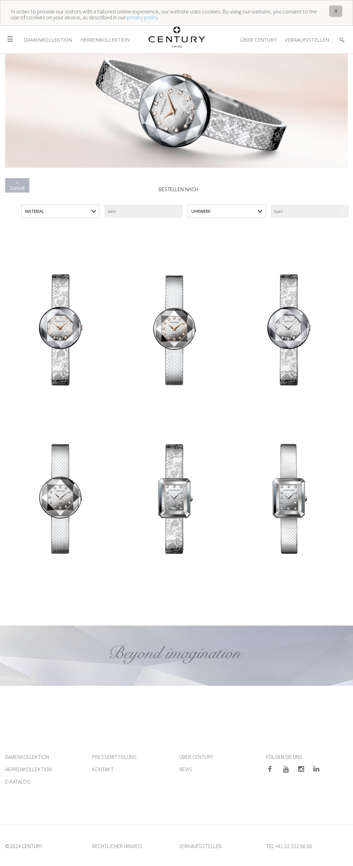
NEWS (185, 769)
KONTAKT (103, 769)
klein (112, 211)
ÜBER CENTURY (196, 756)
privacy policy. (143, 17)
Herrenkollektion (105, 40)
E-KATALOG (17, 781)
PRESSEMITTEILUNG (114, 756)
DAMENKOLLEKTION (27, 756)
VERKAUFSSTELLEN (200, 846)
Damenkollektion (48, 40)
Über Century (258, 40)
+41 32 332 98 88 (293, 846)
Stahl (278, 211)
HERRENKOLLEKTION (28, 769)
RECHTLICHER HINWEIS (117, 846)
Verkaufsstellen (307, 40)
